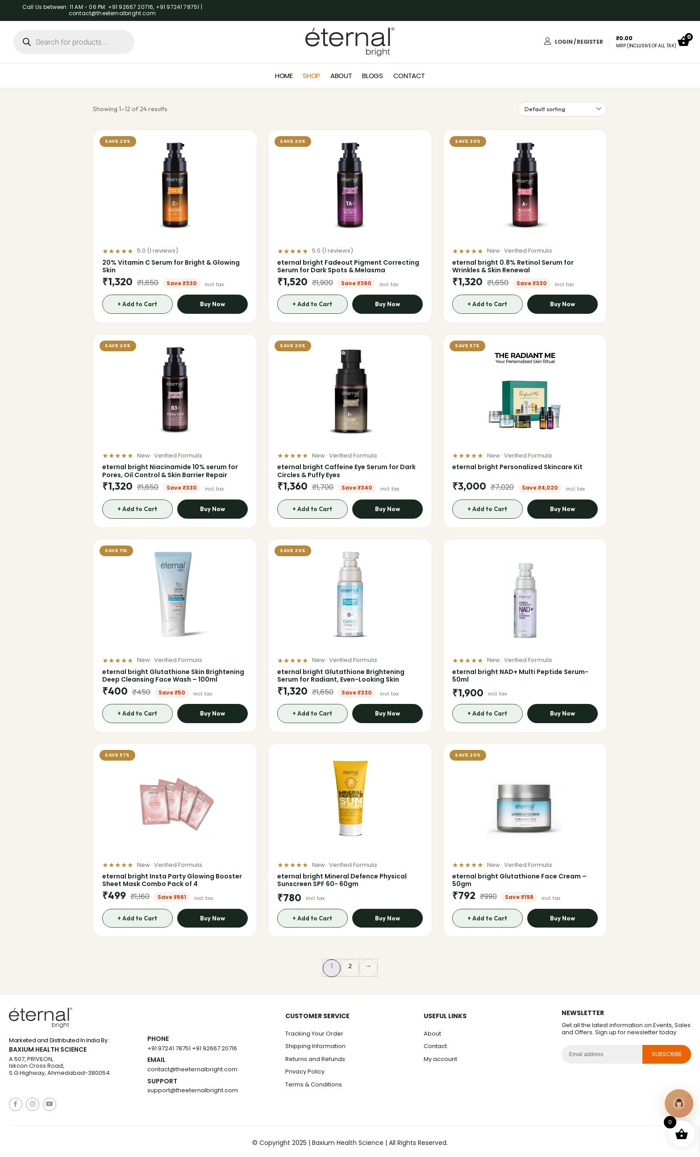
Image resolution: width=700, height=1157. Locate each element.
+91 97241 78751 (169, 1048)
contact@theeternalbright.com (192, 1069)
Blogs (372, 75)
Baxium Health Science (48, 1049)
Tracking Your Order (314, 1033)
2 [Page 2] (350, 966)
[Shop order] (562, 109)
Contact (409, 75)
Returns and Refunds (315, 1059)
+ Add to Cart (137, 304)
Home (284, 75)
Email (156, 1060)
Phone (158, 1039)
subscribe (667, 1054)
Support (162, 1081)
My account (440, 1059)
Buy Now (212, 304)
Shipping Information (315, 1046)
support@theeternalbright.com (192, 1090)
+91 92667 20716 (214, 1048)
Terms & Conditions (313, 1084)
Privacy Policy (305, 1071)
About (341, 75)
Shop (311, 75)
